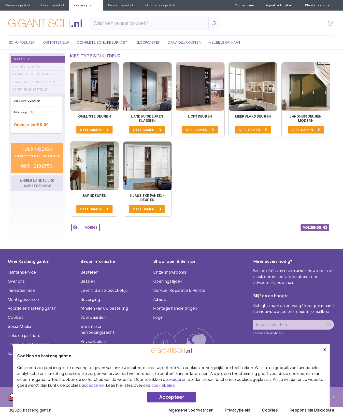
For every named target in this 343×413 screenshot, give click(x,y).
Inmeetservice (21, 290)
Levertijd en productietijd (104, 290)
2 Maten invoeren (26, 67)
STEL (94, 129)
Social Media (19, 326)
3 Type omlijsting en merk (33, 74)
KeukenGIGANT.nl (120, 5)
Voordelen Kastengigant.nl (32, 308)
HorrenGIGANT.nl (52, 5)
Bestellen (90, 272)
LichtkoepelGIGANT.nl (159, 5)
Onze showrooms (169, 272)
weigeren (178, 379)
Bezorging (90, 299)
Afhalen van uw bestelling (104, 308)
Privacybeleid (93, 341)
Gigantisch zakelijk (279, 5)
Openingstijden (167, 281)
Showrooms (245, 5)
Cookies (16, 317)
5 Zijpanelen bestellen (30, 89)
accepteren (93, 385)
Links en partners (24, 335)
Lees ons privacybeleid (268, 333)
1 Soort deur (22, 59)
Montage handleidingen (175, 308)
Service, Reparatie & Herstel (179, 290)
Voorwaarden (93, 317)
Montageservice (23, 299)
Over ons (16, 281)
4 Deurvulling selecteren (33, 82)
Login (158, 317)
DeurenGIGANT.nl (17, 5)
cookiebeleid (163, 385)
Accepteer (171, 397)
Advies (159, 299)
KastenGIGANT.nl (86, 5)
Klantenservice (317, 5)
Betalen (88, 281)
